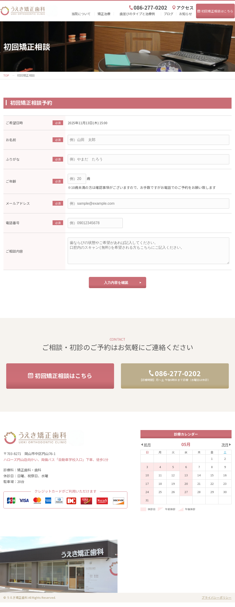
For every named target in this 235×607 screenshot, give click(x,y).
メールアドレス (18, 203)
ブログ (168, 13)
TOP (6, 75)
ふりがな (13, 159)
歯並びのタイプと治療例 (137, 13)
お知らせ (185, 13)
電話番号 (13, 222)
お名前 (11, 139)
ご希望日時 (14, 122)
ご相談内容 (14, 253)
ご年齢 (11, 181)
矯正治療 (104, 13)
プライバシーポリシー (217, 602)
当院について (81, 13)
